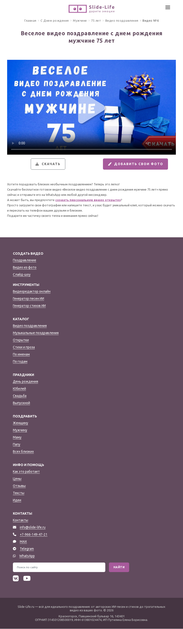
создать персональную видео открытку (88, 200)
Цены (17, 479)
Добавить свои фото (135, 164)
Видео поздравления (30, 326)
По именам (21, 354)
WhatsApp (27, 556)
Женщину (20, 423)
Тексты (18, 493)
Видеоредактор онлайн (32, 292)
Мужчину (20, 430)
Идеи (17, 500)
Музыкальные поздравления (36, 333)
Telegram (27, 549)
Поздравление (24, 260)
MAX (23, 542)
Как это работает (26, 472)
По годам (20, 362)
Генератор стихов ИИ (29, 306)
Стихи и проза (24, 347)
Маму (17, 437)
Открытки (21, 340)
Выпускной (21, 403)
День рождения (25, 382)
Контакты (20, 520)
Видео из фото (24, 267)
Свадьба (19, 396)
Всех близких (23, 452)
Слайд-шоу (21, 275)
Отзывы (19, 486)
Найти (119, 567)
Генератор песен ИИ (28, 299)
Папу (16, 444)
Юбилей (19, 389)
